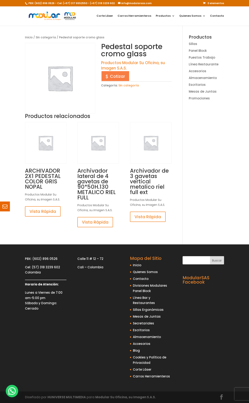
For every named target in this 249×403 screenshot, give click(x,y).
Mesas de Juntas (203, 91)
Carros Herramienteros (134, 16)
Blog (136, 350)
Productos (163, 16)
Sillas (193, 44)
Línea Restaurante (203, 64)
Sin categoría (46, 37)
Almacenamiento (203, 78)
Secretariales (143, 323)
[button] (12, 391)
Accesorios (197, 71)
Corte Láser (105, 16)
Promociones (199, 98)
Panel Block (198, 50)
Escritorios (197, 84)
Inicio (29, 37)
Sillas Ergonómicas (148, 310)
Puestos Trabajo (202, 57)
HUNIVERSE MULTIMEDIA (66, 397)
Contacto (217, 16)
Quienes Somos (190, 16)
